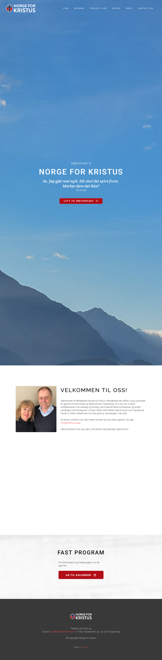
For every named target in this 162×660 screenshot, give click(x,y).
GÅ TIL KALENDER (81, 575)
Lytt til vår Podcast (81, 201)
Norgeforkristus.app (71, 423)
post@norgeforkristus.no (62, 631)
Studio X (85, 647)
